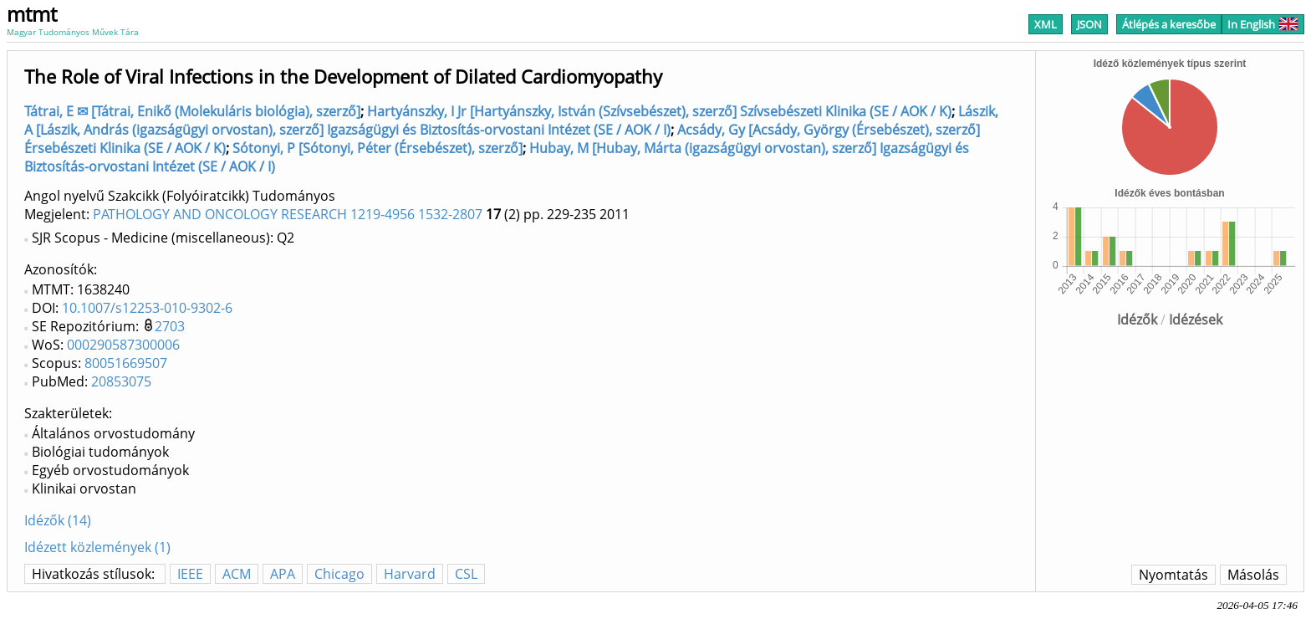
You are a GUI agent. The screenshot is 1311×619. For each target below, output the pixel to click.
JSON (1089, 24)
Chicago (339, 574)
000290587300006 (123, 344)
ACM (236, 574)
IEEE (190, 574)
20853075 (121, 381)
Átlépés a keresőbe (1169, 24)
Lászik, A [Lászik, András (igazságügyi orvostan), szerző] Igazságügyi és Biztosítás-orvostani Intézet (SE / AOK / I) (511, 120)
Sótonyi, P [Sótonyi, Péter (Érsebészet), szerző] (377, 148)
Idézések (1195, 319)
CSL (466, 574)
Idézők (1137, 319)
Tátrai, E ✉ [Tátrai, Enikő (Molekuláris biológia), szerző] (192, 111)
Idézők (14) (57, 520)
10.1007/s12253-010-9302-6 (147, 308)
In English (1262, 24)
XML (1045, 24)
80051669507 (125, 363)
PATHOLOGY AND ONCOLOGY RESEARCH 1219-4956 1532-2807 (287, 214)
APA (282, 574)
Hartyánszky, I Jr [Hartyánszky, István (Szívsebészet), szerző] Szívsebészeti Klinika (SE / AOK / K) (659, 111)
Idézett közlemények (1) (97, 547)
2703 (170, 326)
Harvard (410, 574)
